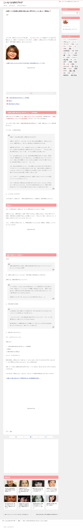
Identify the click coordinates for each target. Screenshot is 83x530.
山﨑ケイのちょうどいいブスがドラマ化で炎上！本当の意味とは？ (17, 514)
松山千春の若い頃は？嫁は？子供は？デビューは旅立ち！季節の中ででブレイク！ (10, 505)
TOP (9, 520)
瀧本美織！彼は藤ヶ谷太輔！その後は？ (52, 504)
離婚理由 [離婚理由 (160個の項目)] (66, 75)
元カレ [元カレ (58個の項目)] (70, 46)
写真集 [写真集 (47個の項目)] (65, 48)
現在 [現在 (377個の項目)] (73, 64)
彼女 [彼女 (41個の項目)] (75, 59)
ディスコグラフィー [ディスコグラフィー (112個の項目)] (74, 39)
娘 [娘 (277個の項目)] (76, 53)
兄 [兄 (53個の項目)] (75, 46)
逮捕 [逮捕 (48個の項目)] (69, 73)
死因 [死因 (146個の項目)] (76, 62)
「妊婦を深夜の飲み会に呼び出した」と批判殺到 (19, 97)
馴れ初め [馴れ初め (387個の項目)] (74, 75)
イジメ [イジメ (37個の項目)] (65, 39)
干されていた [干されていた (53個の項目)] (75, 57)
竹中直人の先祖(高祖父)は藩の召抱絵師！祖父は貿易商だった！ (10, 490)
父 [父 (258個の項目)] (68, 64)
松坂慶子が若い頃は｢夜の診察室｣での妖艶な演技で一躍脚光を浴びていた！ (24, 505)
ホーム (5, 5)
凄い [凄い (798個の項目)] (70, 48)
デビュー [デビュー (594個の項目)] (67, 42)
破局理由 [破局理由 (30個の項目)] (65, 70)
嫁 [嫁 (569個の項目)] (64, 55)
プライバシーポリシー (21, 5)
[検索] (70, 13)
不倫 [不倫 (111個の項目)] (72, 44)
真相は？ (10, 100)
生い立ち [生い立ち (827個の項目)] (75, 66)
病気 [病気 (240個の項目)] (65, 68)
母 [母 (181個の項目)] (64, 64)
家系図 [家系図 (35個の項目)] (68, 57)
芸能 (7, 14)
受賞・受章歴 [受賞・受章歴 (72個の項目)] (75, 50)
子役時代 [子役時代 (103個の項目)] (75, 55)
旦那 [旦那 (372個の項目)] (70, 62)
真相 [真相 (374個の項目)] (75, 68)
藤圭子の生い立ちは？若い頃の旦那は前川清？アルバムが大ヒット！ (38, 490)
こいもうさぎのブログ (13, 2)
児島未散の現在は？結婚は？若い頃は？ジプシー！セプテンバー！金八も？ (38, 505)
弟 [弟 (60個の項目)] (71, 59)
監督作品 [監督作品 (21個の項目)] (70, 68)
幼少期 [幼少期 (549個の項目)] (66, 59)
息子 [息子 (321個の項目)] (65, 62)
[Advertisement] (31, 25)
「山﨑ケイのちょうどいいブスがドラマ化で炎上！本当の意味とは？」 (23, 63)
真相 (11, 431)
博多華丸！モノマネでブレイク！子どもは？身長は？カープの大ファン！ (52, 490)
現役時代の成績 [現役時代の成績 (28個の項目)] (66, 66)
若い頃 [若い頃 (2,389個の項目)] (72, 71)
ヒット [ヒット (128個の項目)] (74, 42)
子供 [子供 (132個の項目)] (69, 55)
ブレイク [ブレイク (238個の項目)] (66, 44)
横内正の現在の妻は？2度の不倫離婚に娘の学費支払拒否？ (47, 514)
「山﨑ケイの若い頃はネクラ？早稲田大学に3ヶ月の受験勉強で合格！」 (23, 378)
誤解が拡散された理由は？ (14, 103)
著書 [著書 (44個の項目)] (64, 73)
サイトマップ (12, 5)
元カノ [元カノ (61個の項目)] (65, 46)
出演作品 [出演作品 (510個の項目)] (67, 51)
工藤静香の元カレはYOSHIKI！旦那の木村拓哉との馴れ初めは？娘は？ (24, 490)
